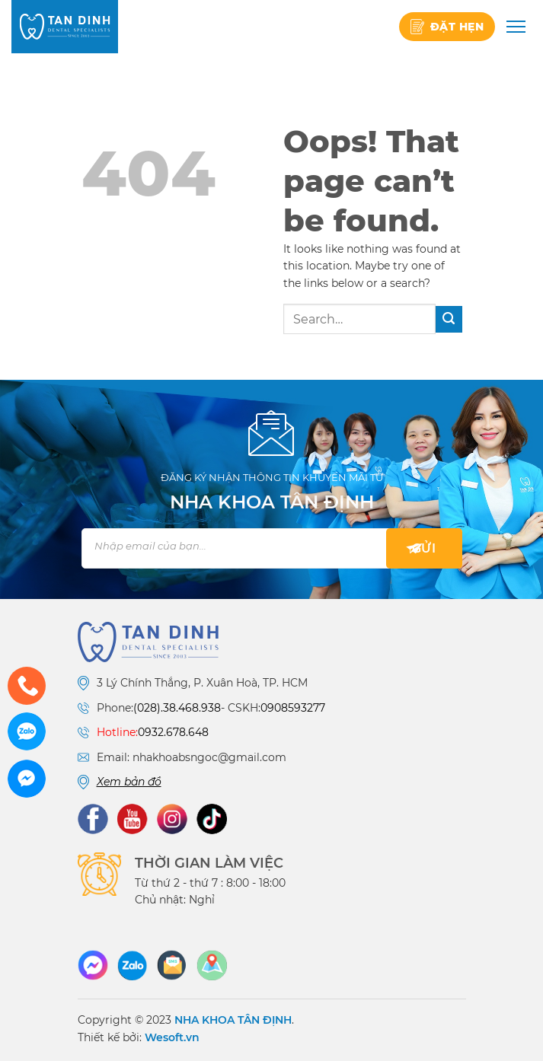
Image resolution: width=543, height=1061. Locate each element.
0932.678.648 (173, 732)
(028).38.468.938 (177, 708)
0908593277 (292, 708)
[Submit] (449, 319)
